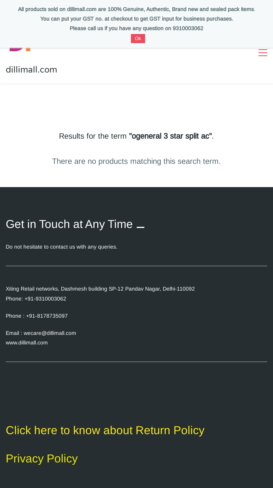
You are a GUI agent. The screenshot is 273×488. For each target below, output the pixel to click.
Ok (138, 38)
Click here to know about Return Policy (105, 430)
